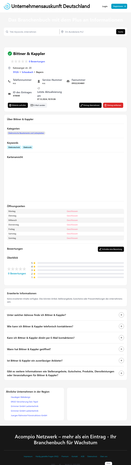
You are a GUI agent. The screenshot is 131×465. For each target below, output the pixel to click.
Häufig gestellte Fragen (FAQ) (47, 456)
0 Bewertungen (37, 61)
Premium (65, 456)
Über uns (103, 456)
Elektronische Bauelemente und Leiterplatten (26, 133)
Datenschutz (92, 456)
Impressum (28, 456)
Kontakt (75, 456)
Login (104, 6)
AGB (82, 456)
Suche (120, 32)
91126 (16, 71)
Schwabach (27, 71)
